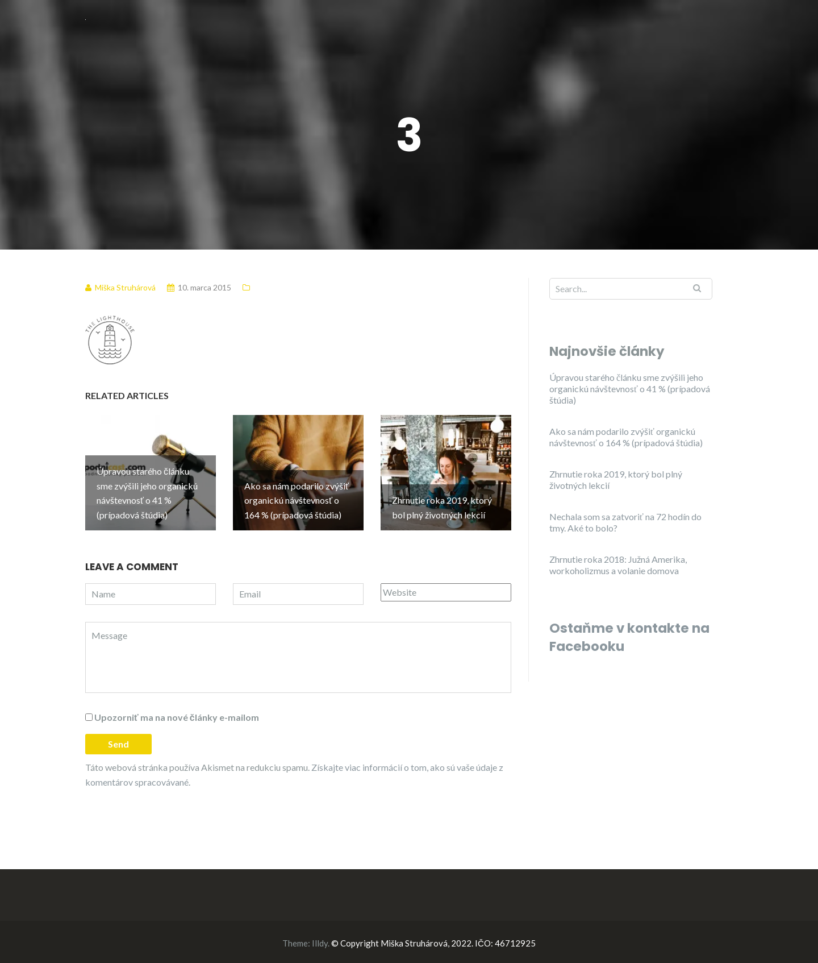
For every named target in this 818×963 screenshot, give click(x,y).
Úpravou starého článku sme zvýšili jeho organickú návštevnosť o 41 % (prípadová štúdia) (629, 388)
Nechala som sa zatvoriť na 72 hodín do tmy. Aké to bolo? (625, 522)
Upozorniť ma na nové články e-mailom (176, 714)
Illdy (320, 941)
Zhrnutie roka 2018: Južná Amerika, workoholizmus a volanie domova (618, 565)
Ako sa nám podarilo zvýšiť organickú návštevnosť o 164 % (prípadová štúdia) (626, 437)
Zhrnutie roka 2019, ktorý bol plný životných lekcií (615, 479)
